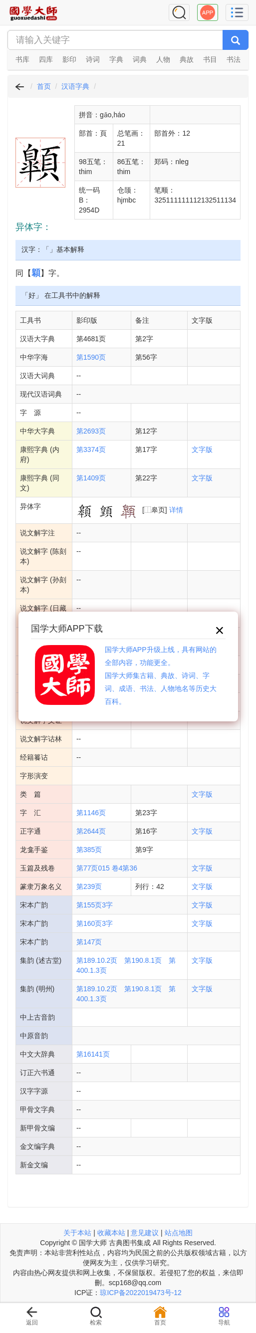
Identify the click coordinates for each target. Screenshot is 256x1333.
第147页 (89, 942)
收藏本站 (111, 1233)
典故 (187, 59)
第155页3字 (94, 905)
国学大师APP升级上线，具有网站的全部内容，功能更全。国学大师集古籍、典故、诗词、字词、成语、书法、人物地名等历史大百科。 (161, 675)
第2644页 (91, 831)
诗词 (93, 59)
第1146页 (91, 813)
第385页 (89, 850)
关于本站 (77, 1233)
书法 (234, 59)
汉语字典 (75, 86)
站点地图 (179, 1233)
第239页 (89, 886)
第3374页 (91, 449)
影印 (69, 59)
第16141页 (93, 1054)
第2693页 (91, 431)
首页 (44, 86)
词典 (140, 59)
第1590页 (91, 357)
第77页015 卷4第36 (106, 868)
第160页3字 (94, 923)
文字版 (202, 449)
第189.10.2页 (97, 960)
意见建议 (145, 1233)
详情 (176, 510)
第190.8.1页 (143, 960)
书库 (22, 59)
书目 (210, 59)
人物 (163, 59)
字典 (116, 59)
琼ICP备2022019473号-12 (140, 1293)
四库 (46, 59)
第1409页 (91, 478)
